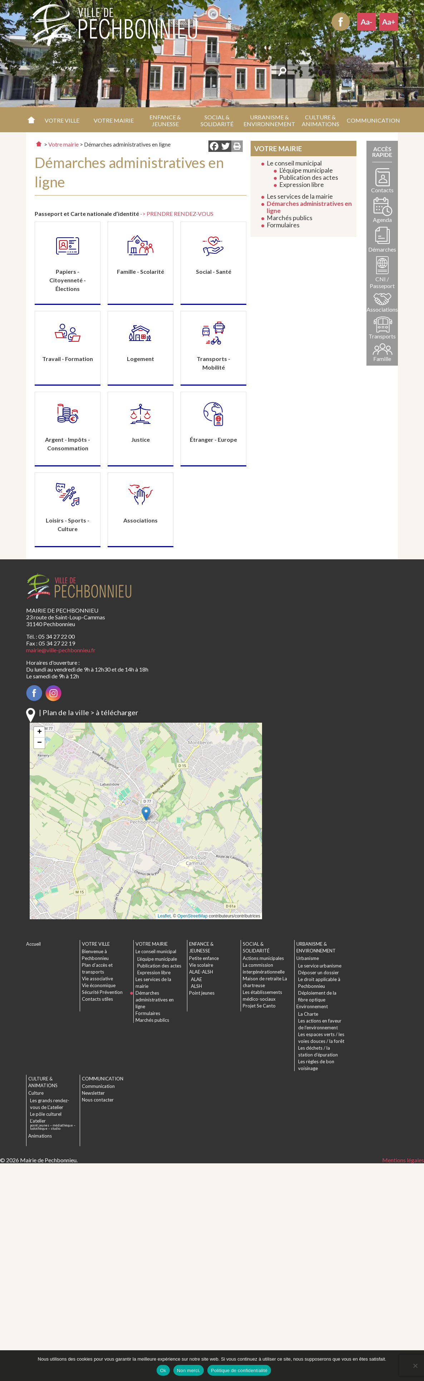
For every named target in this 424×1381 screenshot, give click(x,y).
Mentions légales (403, 1160)
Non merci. (188, 1370)
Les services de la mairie (300, 196)
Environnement (312, 1006)
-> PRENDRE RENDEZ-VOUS (176, 213)
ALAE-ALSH (201, 972)
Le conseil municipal (294, 163)
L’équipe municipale (306, 170)
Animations (40, 1136)
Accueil (31, 119)
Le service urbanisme (319, 966)
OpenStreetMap (192, 916)
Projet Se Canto (259, 1006)
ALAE (196, 979)
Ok (163, 1370)
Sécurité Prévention (102, 992)
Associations (382, 309)
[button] (62, 119)
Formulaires (283, 225)
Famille (382, 358)
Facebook (340, 22)
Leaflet (164, 916)
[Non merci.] (415, 1365)
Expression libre (301, 184)
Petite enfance (204, 958)
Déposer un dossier (318, 972)
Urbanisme (307, 958)
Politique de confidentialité (239, 1370)
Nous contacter (98, 1100)
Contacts (382, 190)
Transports (382, 336)
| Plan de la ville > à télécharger (88, 712)
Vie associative (97, 978)
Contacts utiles (97, 999)
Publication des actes (308, 177)
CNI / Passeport (382, 282)
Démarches (382, 249)
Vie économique (98, 985)
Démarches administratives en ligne (309, 207)
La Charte (308, 1014)
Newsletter (93, 1093)
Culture (36, 1093)
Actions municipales (263, 958)
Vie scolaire (201, 965)
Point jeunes (202, 993)
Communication (98, 1086)
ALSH (196, 986)
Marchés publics (289, 218)
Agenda (382, 219)
